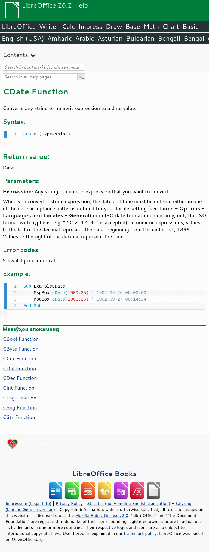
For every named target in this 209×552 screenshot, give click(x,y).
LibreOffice (19, 26)
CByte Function (21, 347)
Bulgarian (140, 38)
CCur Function (19, 357)
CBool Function (21, 337)
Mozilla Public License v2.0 (101, 514)
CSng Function (20, 406)
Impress (90, 26)
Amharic (59, 38)
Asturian (110, 38)
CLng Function (19, 396)
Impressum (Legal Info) (28, 502)
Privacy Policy (69, 502)
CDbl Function (19, 367)
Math (151, 26)
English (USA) (23, 38)
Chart (170, 26)
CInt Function (19, 386)
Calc (68, 26)
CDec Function (20, 376)
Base (132, 26)
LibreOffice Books (104, 472)
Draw (114, 26)
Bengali (169, 38)
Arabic (84, 38)
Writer (49, 26)
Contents (15, 55)
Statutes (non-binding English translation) (128, 502)
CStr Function (19, 415)
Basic (190, 26)
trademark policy (140, 532)
